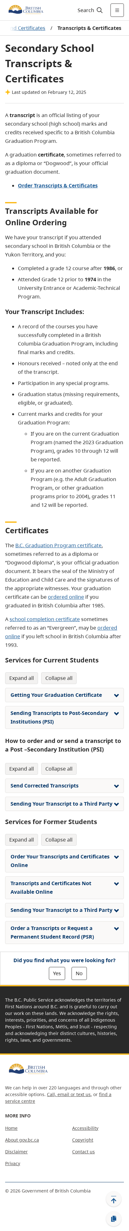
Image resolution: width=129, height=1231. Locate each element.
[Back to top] (113, 1199)
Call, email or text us (69, 1094)
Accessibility (85, 1128)
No (79, 973)
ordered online (66, 596)
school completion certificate (45, 619)
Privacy (12, 1163)
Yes (57, 973)
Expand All (21, 678)
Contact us (83, 1152)
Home (11, 1128)
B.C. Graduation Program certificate (58, 545)
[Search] (89, 10)
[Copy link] (113, 1219)
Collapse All (58, 678)
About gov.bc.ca (22, 1140)
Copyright (82, 1140)
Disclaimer (16, 1152)
